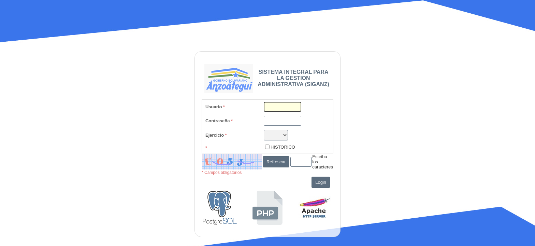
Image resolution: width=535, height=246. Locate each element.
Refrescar (276, 161)
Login (320, 182)
